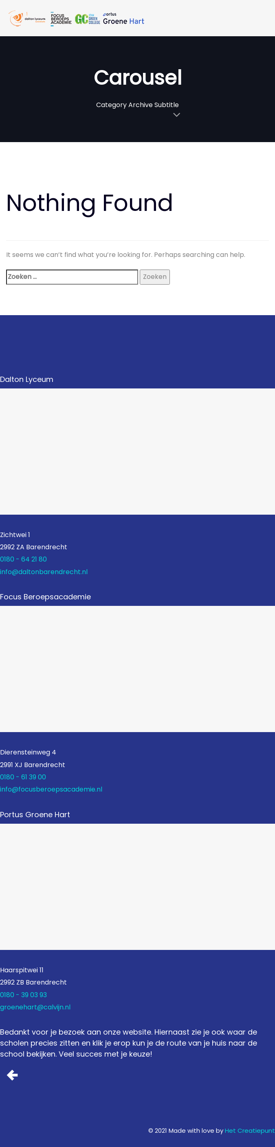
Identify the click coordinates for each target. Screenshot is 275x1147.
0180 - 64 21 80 (23, 559)
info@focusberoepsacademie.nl (51, 789)
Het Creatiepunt (250, 1130)
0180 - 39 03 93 (23, 995)
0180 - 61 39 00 (23, 777)
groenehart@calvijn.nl (35, 1007)
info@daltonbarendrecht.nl (44, 572)
